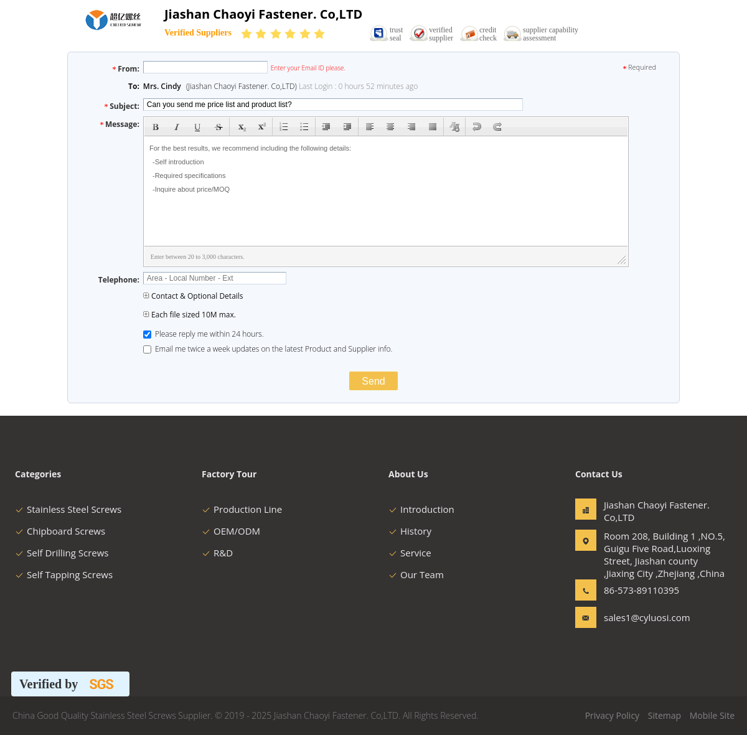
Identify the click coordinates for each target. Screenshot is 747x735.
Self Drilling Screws (62, 552)
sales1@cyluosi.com (643, 617)
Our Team (416, 574)
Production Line (242, 509)
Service (409, 552)
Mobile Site (712, 715)
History (409, 531)
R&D (217, 552)
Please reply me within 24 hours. (203, 334)
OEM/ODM (231, 531)
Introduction (421, 509)
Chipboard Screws (60, 531)
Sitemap (664, 715)
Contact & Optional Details (193, 296)
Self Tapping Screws (64, 574)
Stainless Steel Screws (68, 509)
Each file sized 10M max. (189, 314)
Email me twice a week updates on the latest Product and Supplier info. (268, 349)
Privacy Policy (612, 715)
